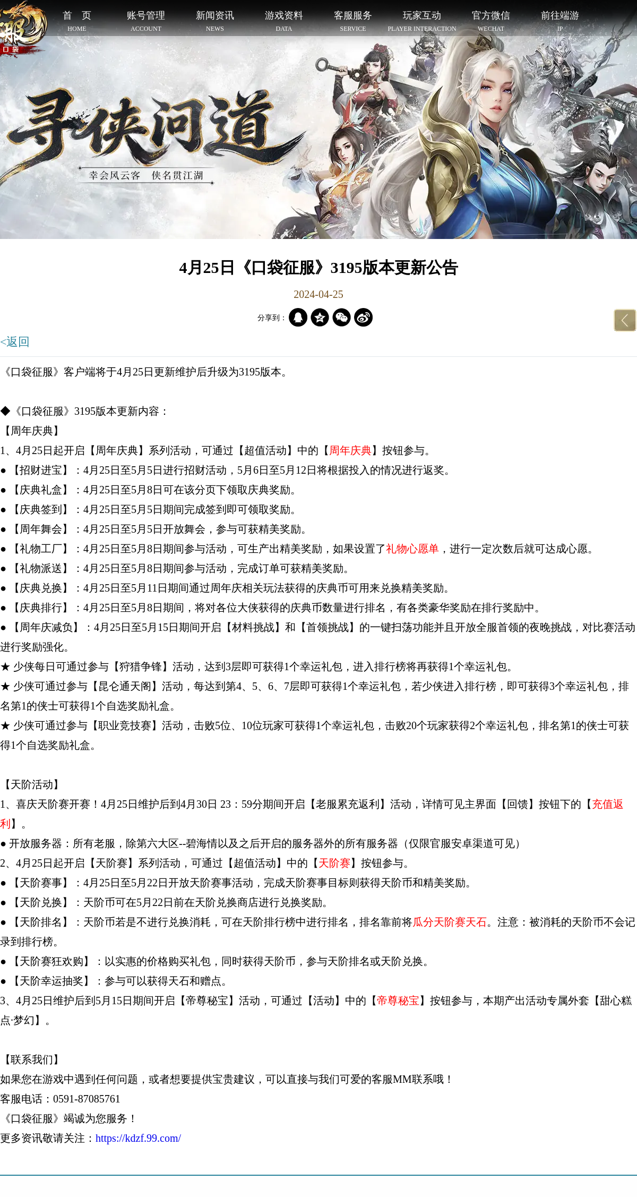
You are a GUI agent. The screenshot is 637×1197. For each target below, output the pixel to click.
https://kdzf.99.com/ (138, 1138)
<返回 (15, 341)
